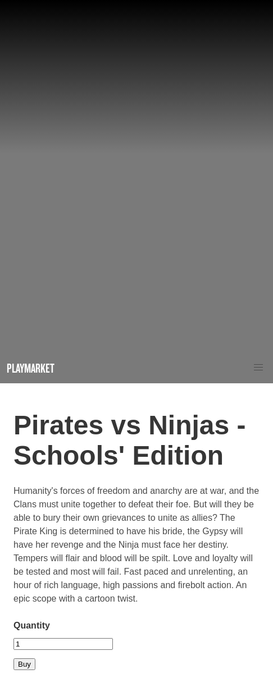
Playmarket (30, 368)
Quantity (31, 625)
